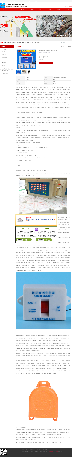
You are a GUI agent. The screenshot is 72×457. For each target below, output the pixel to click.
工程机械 (44, 54)
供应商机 (13, 9)
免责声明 (32, 453)
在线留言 (46, 63)
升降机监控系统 (5, 70)
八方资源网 (29, 453)
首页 (65, 46)
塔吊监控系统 (4, 62)
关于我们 (31, 9)
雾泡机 (3, 65)
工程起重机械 (49, 54)
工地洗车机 (4, 57)
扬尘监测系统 (4, 51)
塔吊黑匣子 (4, 49)
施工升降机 (54, 54)
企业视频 (22, 9)
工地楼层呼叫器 (5, 73)
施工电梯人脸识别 (5, 68)
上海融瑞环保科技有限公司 (53, 451)
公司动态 (40, 9)
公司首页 (4, 9)
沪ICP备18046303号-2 (43, 451)
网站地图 (40, 453)
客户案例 (49, 9)
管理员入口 (37, 453)
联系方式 (67, 9)
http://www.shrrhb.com (20, 444)
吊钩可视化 (4, 54)
